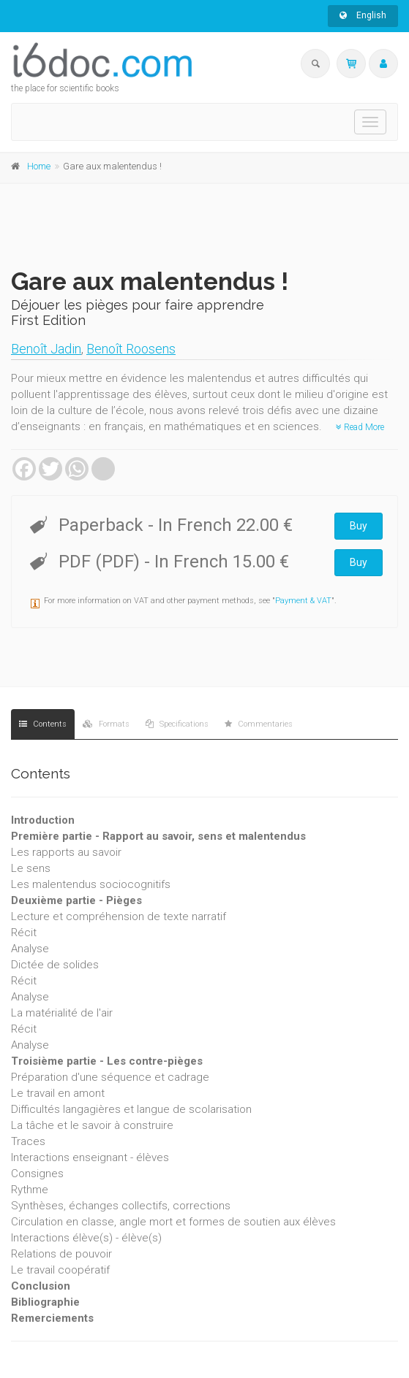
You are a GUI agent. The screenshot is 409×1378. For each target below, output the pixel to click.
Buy (358, 526)
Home (38, 166)
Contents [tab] (43, 724)
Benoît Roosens (131, 348)
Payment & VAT (303, 600)
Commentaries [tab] (259, 724)
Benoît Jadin (46, 348)
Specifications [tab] (177, 724)
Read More (360, 427)
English (362, 15)
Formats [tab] (106, 724)
